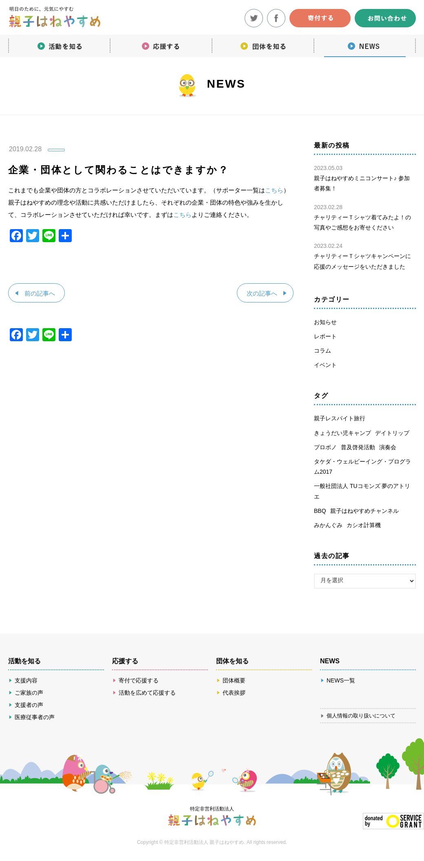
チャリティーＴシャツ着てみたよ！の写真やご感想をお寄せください (363, 216)
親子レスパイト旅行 (339, 418)
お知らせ (325, 322)
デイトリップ (392, 433)
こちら (274, 190)
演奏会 (387, 447)
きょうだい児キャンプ (342, 433)
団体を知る (263, 45)
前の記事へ (40, 293)
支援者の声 (29, 705)
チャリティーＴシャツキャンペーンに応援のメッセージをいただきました (363, 255)
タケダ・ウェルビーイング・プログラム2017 (362, 466)
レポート (325, 336)
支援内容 (26, 680)
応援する (161, 45)
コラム (322, 350)
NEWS (365, 45)
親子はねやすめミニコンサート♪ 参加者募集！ (363, 177)
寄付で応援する (139, 680)
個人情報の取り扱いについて (361, 716)
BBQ (320, 511)
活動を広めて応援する (147, 692)
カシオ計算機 (364, 525)
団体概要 (234, 680)
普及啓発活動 (358, 447)
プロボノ (325, 447)
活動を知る (59, 45)
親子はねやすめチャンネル (364, 511)
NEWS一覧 (341, 680)
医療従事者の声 (35, 717)
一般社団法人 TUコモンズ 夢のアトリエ (362, 491)
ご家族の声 (29, 692)
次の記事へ (261, 293)
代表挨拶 (234, 692)
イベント (325, 365)
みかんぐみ (328, 525)
